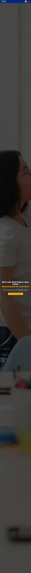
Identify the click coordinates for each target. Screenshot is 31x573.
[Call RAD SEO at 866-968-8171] (26, 1)
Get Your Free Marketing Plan (15, 293)
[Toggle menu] (29, 1)
